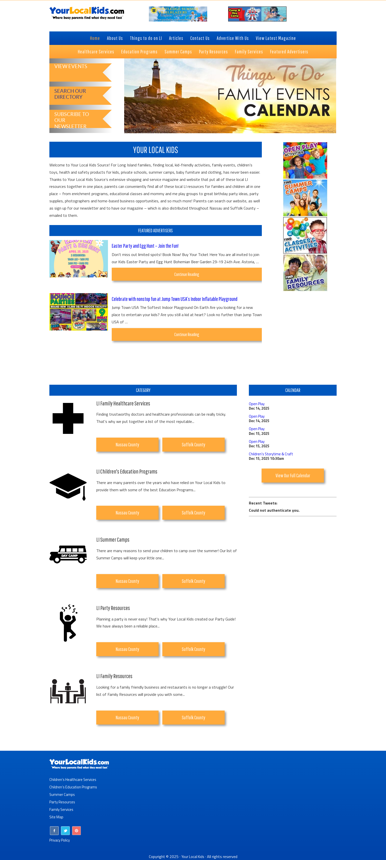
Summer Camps (62, 794)
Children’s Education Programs (74, 787)
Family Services (62, 809)
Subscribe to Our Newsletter (74, 116)
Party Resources (63, 802)
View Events (68, 73)
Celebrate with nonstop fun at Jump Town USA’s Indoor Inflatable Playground (182, 299)
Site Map (56, 817)
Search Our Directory (68, 93)
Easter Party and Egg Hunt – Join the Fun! (149, 245)
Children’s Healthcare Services (74, 779)
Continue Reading (192, 276)
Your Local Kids (192, 857)
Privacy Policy (61, 840)
